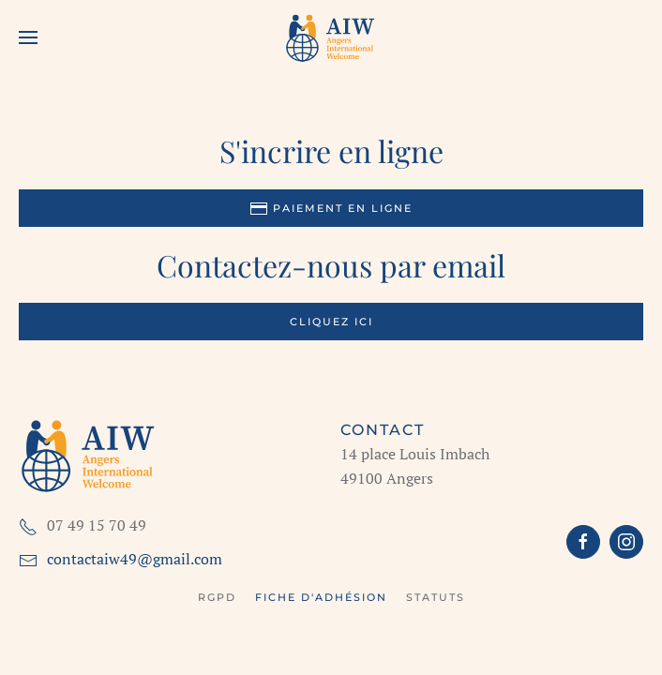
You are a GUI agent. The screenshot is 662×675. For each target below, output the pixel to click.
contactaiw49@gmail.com (134, 558)
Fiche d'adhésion (321, 597)
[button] (28, 37)
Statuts (435, 597)
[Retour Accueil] (331, 37)
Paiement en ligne (331, 208)
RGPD (217, 597)
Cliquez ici (331, 321)
